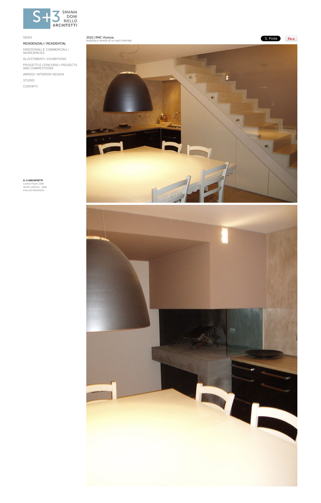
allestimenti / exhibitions (44, 59)
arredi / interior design (43, 74)
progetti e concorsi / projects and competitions (50, 66)
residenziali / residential (44, 43)
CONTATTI (30, 86)
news (27, 37)
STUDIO (29, 80)
